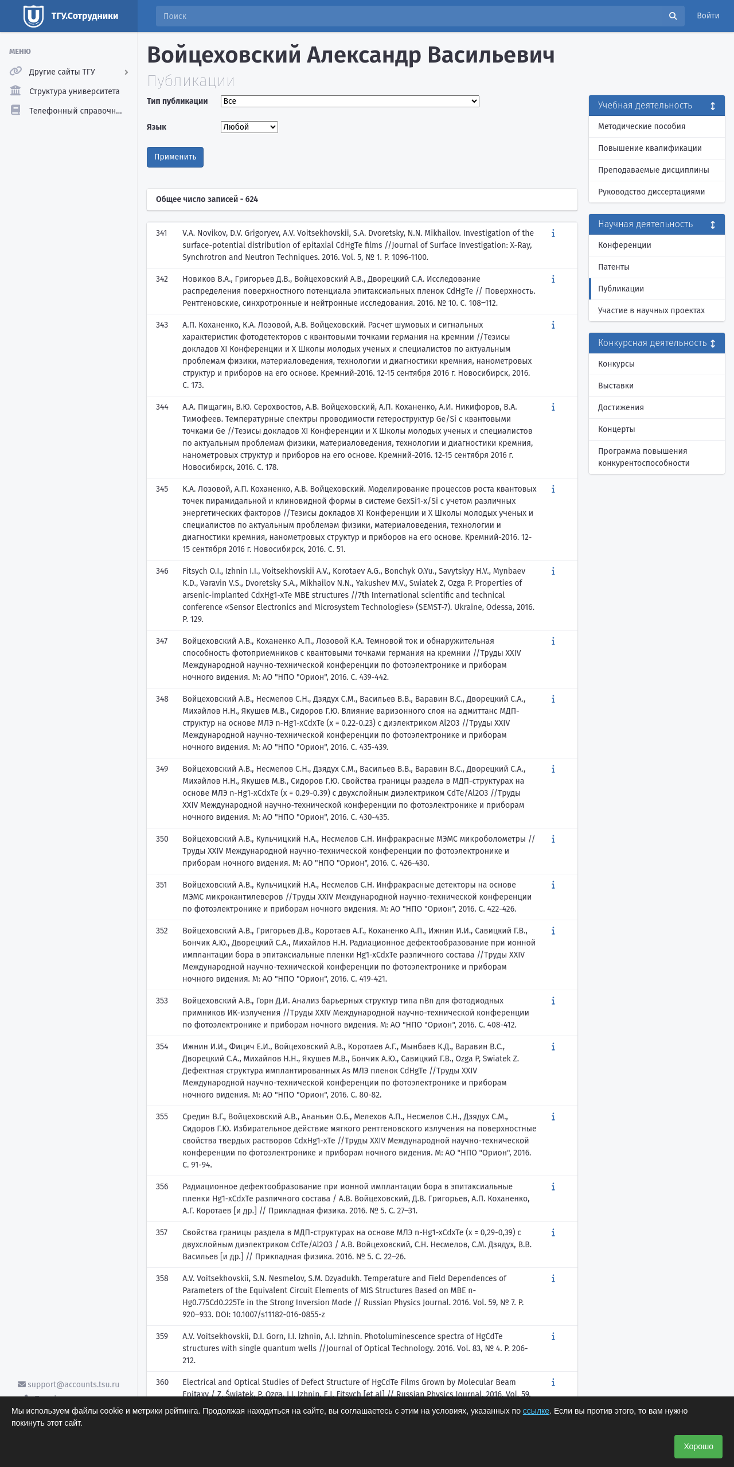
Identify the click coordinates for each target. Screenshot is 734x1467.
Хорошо (698, 1446)
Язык (156, 127)
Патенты (614, 267)
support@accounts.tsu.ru (69, 1385)
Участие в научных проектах (651, 311)
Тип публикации (177, 101)
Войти (708, 16)
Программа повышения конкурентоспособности (644, 457)
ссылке (536, 1410)
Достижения (621, 408)
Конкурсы (616, 364)
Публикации (621, 289)
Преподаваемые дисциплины (653, 170)
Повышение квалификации (650, 148)
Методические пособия (642, 126)
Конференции (624, 245)
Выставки (616, 386)
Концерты (616, 429)
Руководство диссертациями (651, 192)
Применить (175, 157)
